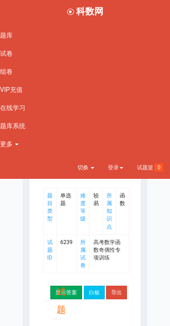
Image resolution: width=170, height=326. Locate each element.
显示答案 (66, 292)
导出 (116, 292)
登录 (115, 167)
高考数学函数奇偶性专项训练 (107, 250)
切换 (86, 167)
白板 (94, 292)
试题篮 (150, 167)
